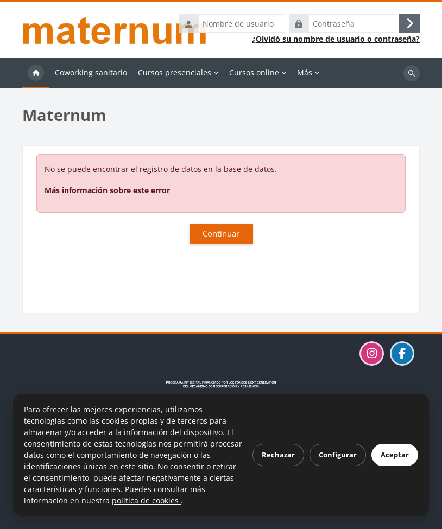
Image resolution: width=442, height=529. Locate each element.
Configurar (338, 455)
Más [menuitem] (304, 72)
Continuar (221, 233)
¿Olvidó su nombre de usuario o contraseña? (336, 39)
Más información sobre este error (107, 190)
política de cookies (146, 500)
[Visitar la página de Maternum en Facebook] (402, 353)
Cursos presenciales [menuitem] (174, 72)
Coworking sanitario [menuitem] (91, 72)
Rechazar (278, 455)
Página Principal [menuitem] (35, 73)
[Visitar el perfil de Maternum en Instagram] (371, 353)
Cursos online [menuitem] (254, 72)
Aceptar (395, 455)
